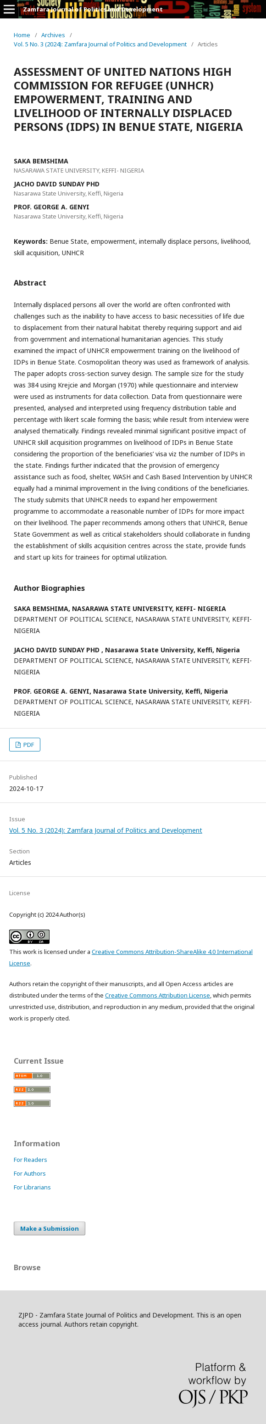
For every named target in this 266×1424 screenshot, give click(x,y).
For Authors (30, 1173)
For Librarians (32, 1187)
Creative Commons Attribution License (157, 995)
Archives (53, 35)
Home (22, 35)
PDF (28, 744)
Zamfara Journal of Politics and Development (93, 9)
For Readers (30, 1159)
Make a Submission (49, 1228)
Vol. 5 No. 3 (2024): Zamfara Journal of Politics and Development (100, 44)
